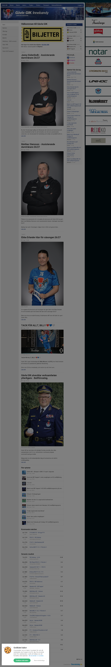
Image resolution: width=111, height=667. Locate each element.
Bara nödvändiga (39, 660)
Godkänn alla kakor (22, 660)
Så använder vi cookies (36, 656)
